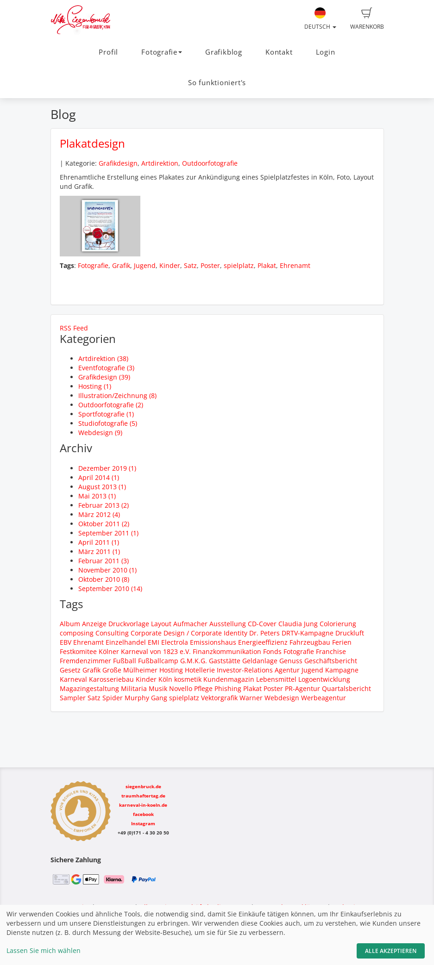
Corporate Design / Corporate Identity (189, 633)
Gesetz (70, 670)
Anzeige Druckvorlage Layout (126, 623)
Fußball (124, 660)
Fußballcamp (158, 660)
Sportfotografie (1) (106, 414)
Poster (210, 265)
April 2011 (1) (98, 542)
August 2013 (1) (102, 486)
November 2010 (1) (107, 570)
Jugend (145, 265)
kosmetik (187, 679)
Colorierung (338, 623)
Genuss (290, 660)
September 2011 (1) (108, 533)
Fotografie (93, 265)
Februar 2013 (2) (103, 505)
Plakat (267, 265)
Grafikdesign (118, 163)
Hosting (171, 670)
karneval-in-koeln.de (143, 805)
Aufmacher (190, 623)
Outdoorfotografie (210, 163)
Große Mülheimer (129, 670)
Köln (165, 679)
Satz (190, 265)
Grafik (121, 265)
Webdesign (281, 697)
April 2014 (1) (98, 477)
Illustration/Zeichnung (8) (117, 395)
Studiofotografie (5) (107, 423)
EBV (65, 642)
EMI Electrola (168, 642)
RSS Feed (74, 328)
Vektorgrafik (219, 697)
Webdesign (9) (100, 432)
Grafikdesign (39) (104, 377)
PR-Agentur (302, 688)
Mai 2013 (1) (97, 496)
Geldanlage (259, 660)
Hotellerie (200, 670)
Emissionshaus (213, 642)
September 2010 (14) (110, 588)
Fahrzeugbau (309, 642)
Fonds (272, 651)
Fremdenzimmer (85, 660)
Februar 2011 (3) (103, 560)
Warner (251, 697)
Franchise (331, 651)
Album (70, 623)
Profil (108, 52)
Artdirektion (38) (103, 358)
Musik (158, 688)
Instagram (143, 823)
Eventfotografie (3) (106, 367)
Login (325, 52)
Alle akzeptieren (390, 951)
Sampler (73, 697)
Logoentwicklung (324, 679)
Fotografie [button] (161, 52)
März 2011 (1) (99, 551)
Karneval (73, 679)
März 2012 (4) (99, 514)
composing (77, 633)
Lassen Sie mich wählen (43, 950)
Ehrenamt (295, 265)
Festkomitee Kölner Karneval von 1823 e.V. (125, 651)
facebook (143, 814)
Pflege (203, 688)
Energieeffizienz (263, 642)
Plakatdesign (92, 143)
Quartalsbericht (346, 688)
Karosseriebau (111, 679)
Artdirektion (159, 163)
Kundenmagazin (228, 679)
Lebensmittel (276, 679)
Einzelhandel (126, 642)
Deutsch (320, 19)
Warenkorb (367, 19)
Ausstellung (227, 623)
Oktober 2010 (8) (103, 579)
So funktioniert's (217, 82)
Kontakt (278, 52)
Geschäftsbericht (330, 660)
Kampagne (342, 670)
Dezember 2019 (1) (107, 468)
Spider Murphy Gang (134, 697)
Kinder (169, 265)
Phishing (227, 688)
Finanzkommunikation (227, 651)
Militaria (134, 688)
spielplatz (239, 265)
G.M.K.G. (193, 660)
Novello (180, 688)
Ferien (342, 642)
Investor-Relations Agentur (258, 670)
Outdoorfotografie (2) (110, 404)
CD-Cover (262, 623)
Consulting (112, 633)
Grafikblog (223, 52)
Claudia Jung (298, 623)
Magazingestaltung (89, 688)
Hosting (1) (94, 386)
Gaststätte (224, 660)
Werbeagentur (323, 697)
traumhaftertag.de (143, 795)
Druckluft (349, 633)
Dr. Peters (264, 633)
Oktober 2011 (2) (103, 523)
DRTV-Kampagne (307, 633)
